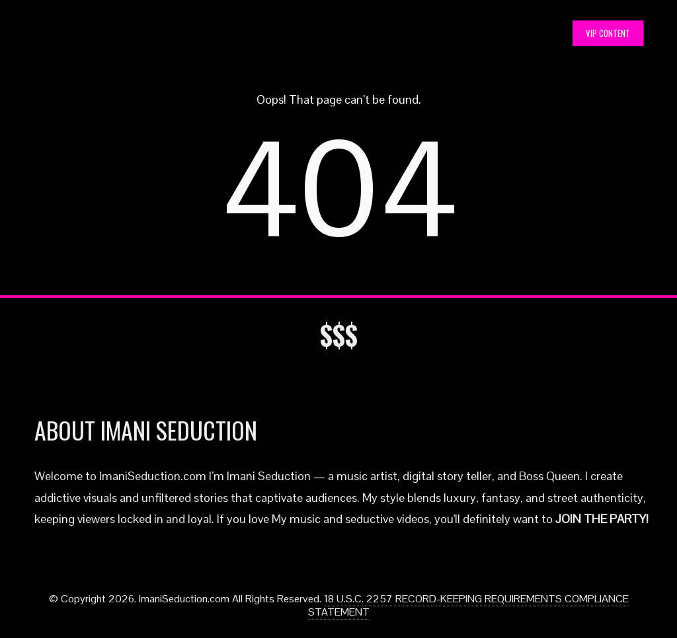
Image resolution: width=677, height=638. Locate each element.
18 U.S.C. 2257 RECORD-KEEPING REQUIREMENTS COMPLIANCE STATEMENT (468, 605)
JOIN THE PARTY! (602, 518)
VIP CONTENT (608, 33)
